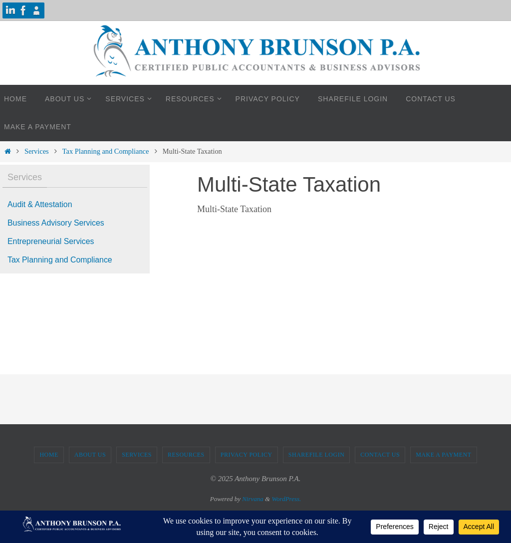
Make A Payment (443, 454)
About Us (90, 454)
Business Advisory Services (56, 223)
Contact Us (380, 454)
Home (48, 454)
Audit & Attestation (40, 204)
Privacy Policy (246, 454)
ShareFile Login (316, 454)
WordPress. (286, 499)
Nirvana (252, 499)
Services (36, 151)
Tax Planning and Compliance (105, 151)
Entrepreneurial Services (51, 241)
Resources (186, 454)
